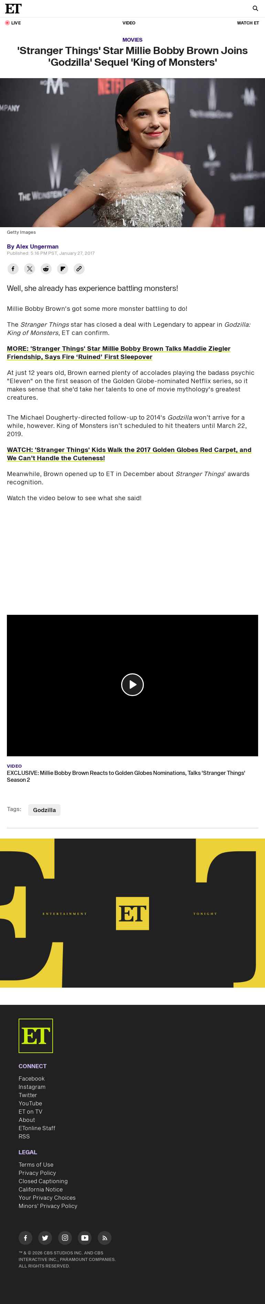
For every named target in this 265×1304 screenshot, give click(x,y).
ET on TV (30, 1112)
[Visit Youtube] (85, 1239)
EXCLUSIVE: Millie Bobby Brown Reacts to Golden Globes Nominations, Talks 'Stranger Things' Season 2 (126, 777)
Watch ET (248, 23)
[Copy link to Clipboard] (79, 270)
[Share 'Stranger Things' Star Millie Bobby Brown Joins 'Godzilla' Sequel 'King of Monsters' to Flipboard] (62, 270)
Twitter (28, 1095)
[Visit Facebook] (25, 1239)
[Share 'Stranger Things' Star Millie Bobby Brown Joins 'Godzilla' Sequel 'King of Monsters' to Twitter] (29, 270)
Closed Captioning (43, 1181)
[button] (132, 684)
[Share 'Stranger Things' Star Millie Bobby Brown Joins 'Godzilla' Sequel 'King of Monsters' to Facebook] (13, 270)
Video (129, 23)
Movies (132, 40)
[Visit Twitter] (45, 1239)
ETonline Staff (37, 1128)
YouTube (30, 1104)
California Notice (41, 1190)
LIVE (16, 23)
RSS (24, 1137)
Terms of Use (36, 1165)
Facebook (32, 1079)
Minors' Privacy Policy (48, 1206)
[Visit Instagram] (65, 1239)
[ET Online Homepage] (15, 8)
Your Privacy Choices (47, 1198)
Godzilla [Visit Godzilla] (44, 810)
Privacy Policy (37, 1173)
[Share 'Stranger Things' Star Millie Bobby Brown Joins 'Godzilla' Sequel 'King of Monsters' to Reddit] (46, 270)
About (27, 1120)
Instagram (32, 1087)
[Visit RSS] (105, 1239)
